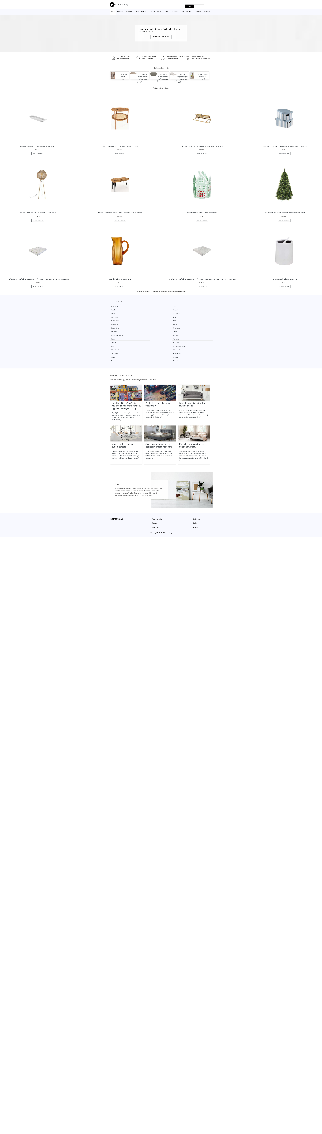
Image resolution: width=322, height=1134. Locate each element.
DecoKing (141, 319)
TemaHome (141, 316)
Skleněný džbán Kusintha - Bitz (120, 279)
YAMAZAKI (168, 326)
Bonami (193, 306)
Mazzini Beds (116, 316)
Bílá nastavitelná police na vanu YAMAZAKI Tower (37, 146)
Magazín (154, 491)
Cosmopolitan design (197, 323)
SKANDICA (141, 309)
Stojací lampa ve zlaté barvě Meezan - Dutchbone (38, 213)
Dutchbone (168, 316)
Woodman (194, 319)
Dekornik (194, 329)
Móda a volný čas (186, 11)
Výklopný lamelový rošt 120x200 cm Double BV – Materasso (202, 146)
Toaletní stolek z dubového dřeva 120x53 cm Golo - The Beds (120, 213)
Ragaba (114, 309)
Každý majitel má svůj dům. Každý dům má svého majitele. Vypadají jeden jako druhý (126, 374)
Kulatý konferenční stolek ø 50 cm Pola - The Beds (120, 146)
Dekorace (129, 11)
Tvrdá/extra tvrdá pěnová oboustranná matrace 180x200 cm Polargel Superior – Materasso (202, 279)
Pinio (139, 313)
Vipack (114, 329)
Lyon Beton (115, 306)
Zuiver (193, 316)
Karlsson (114, 323)
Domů (113, 11)
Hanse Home (195, 326)
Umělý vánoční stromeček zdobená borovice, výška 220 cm (284, 213)
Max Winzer (168, 329)
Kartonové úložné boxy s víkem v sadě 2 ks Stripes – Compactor (284, 146)
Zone (166, 323)
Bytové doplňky (141, 11)
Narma (167, 319)
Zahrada (175, 11)
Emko (140, 306)
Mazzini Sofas (116, 313)
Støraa (193, 309)
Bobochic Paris (143, 326)
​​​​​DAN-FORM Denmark (119, 319)
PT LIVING (141, 323)
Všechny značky (157, 487)
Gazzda (167, 306)
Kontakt (195, 495)
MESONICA (168, 313)
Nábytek (120, 11)
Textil (167, 11)
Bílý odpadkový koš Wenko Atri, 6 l (284, 279)
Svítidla (198, 11)
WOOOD (141, 329)
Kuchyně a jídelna (155, 11)
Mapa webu (155, 495)
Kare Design (168, 309)
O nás (195, 491)
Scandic (193, 313)
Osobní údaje (197, 487)
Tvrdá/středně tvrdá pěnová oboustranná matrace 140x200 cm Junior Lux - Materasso (37, 279)
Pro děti (207, 11)
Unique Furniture (117, 326)
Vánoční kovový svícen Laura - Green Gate (202, 213)
